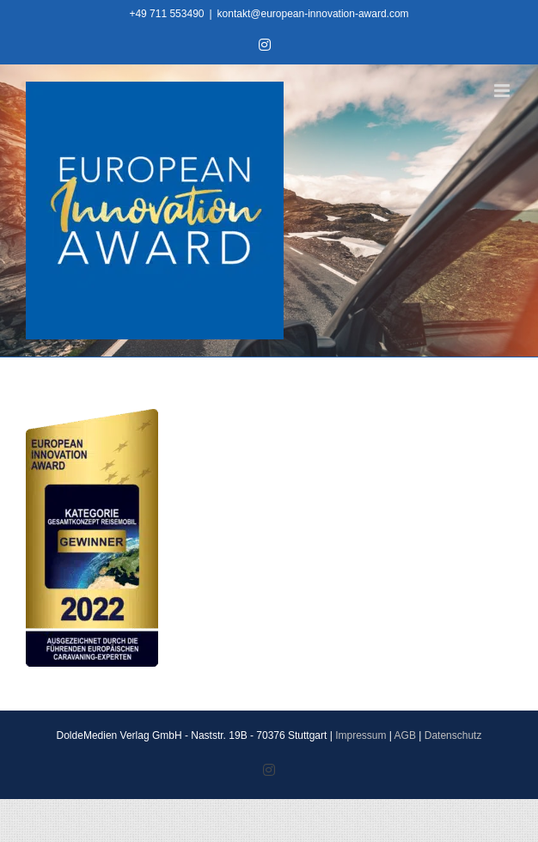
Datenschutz (453, 735)
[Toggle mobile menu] (503, 91)
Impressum (360, 735)
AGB (405, 735)
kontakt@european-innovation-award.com (313, 14)
